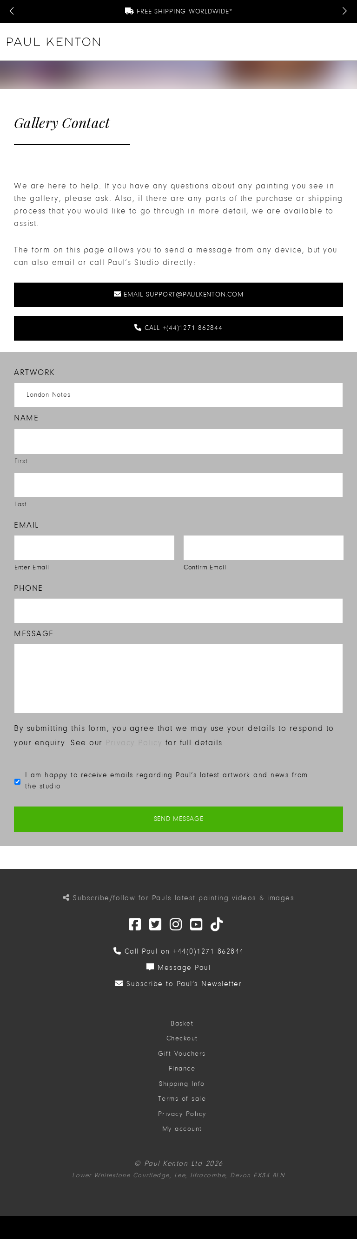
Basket (182, 1028)
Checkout (182, 1043)
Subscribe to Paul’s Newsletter (178, 988)
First (20, 461)
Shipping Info (182, 1088)
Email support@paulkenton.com (179, 294)
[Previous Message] (12, 11)
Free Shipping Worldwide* (178, 11)
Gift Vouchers (182, 1058)
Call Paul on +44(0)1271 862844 (178, 956)
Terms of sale (182, 1104)
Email (26, 525)
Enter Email (31, 567)
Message (34, 633)
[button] (346, 41)
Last (20, 504)
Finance (182, 1074)
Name (26, 417)
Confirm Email (205, 567)
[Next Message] (344, 11)
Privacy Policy (134, 747)
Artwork (34, 372)
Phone (28, 588)
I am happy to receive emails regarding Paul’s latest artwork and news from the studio (166, 785)
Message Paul (178, 972)
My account (182, 1134)
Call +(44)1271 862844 (178, 328)
